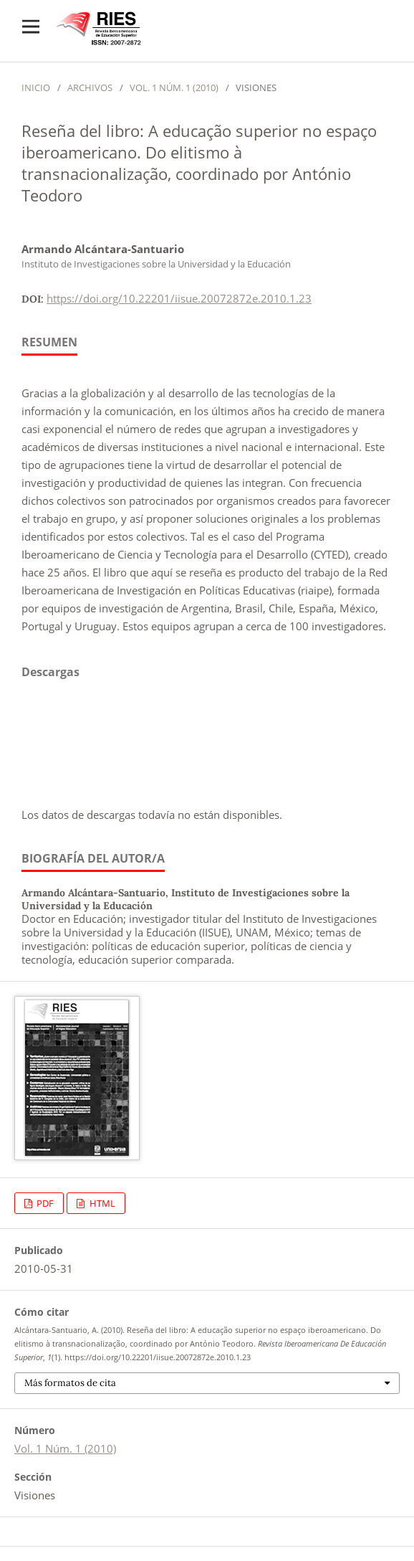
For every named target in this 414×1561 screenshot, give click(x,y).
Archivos (89, 87)
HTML (101, 1203)
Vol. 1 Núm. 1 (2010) (174, 87)
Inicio (35, 87)
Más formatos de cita (70, 1383)
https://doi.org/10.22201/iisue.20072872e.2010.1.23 (179, 298)
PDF (44, 1203)
